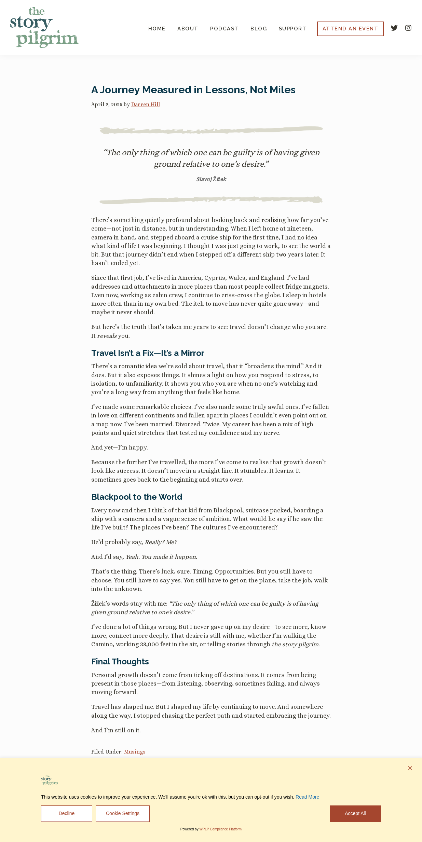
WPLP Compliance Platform (220, 829)
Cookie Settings (122, 813)
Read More (307, 797)
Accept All (355, 813)
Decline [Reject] (67, 813)
